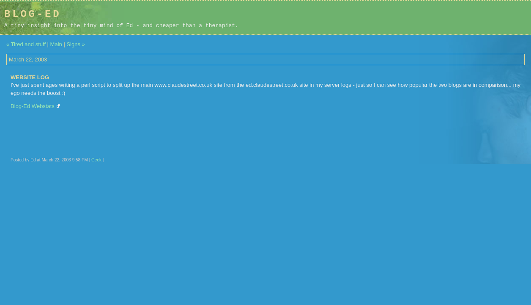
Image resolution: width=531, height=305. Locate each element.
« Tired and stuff (26, 44)
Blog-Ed (32, 14)
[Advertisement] (473, 17)
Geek (96, 160)
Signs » (75, 44)
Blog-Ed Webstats (33, 106)
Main (56, 44)
